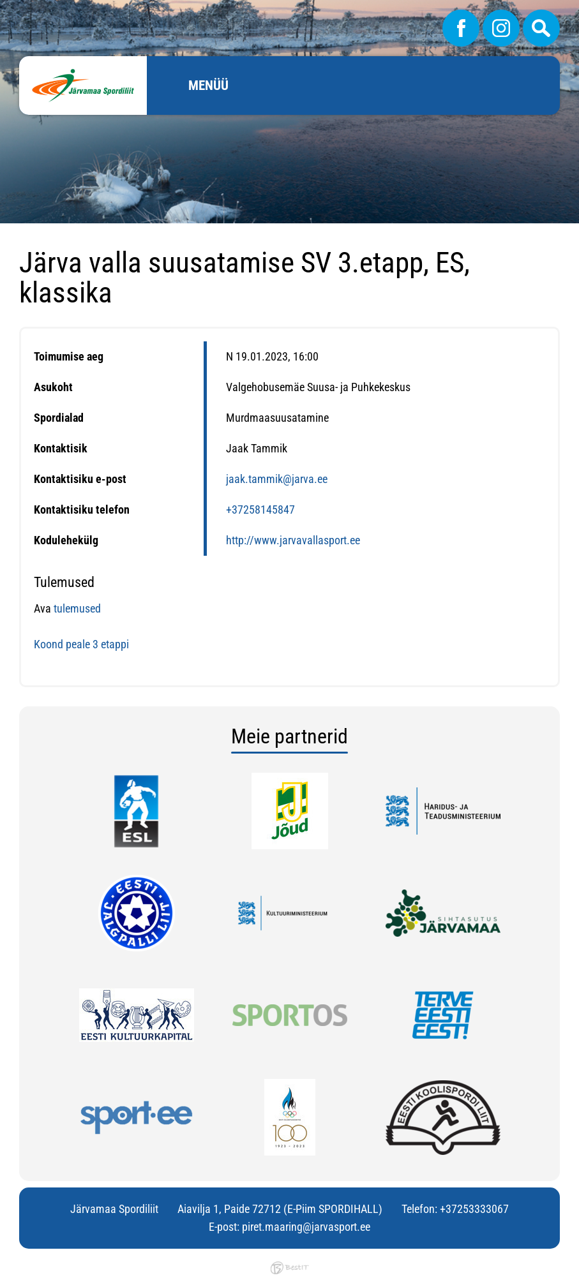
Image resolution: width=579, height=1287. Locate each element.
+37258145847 (260, 509)
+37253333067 (474, 1209)
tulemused (77, 608)
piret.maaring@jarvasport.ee (306, 1226)
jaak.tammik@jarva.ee (276, 479)
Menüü (208, 85)
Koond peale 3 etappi (83, 644)
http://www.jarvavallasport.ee (293, 540)
